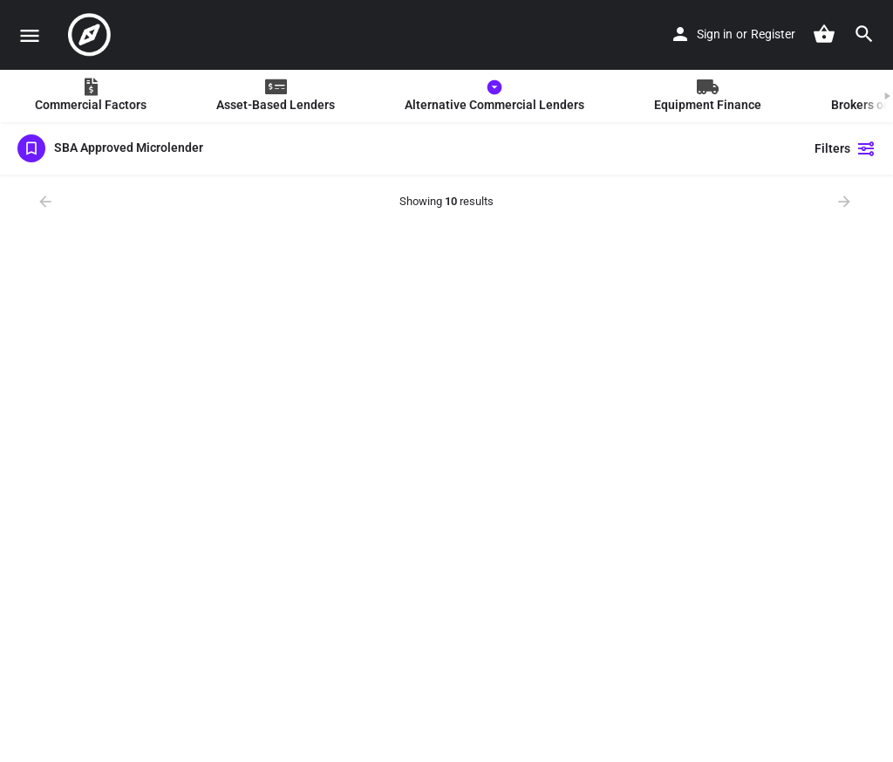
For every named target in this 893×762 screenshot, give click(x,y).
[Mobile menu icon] (29, 35)
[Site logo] (91, 35)
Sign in (715, 34)
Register (773, 34)
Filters (845, 148)
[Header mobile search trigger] (864, 34)
